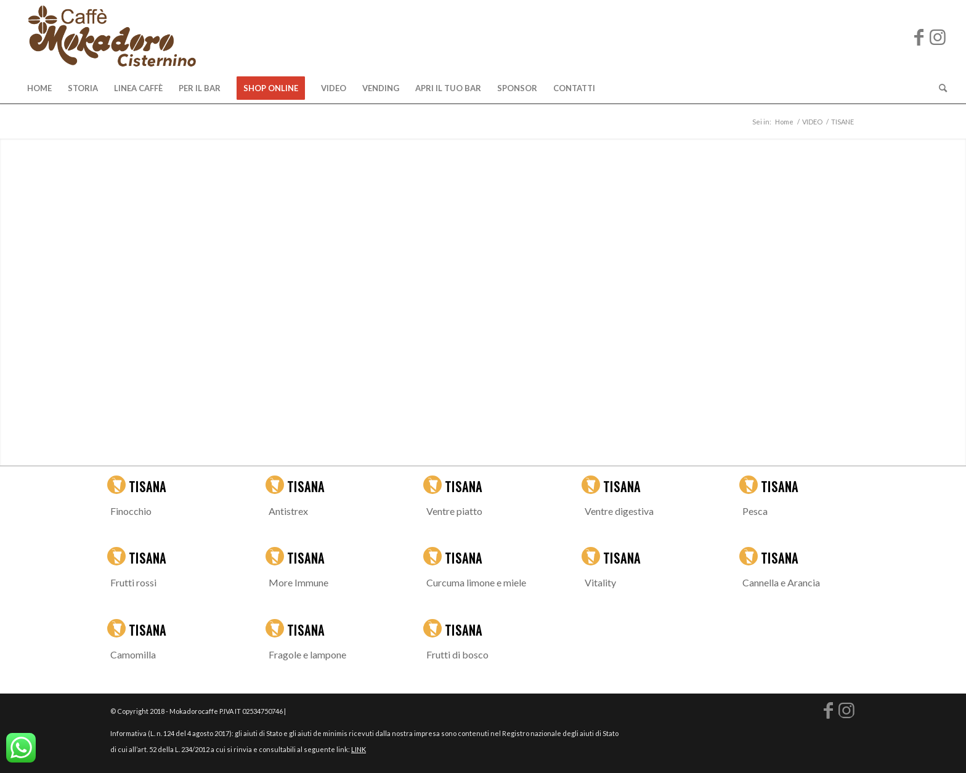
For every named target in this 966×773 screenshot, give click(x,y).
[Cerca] (939, 88)
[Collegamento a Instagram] (937, 36)
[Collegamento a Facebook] (919, 36)
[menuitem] (39, 88)
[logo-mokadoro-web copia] (111, 36)
